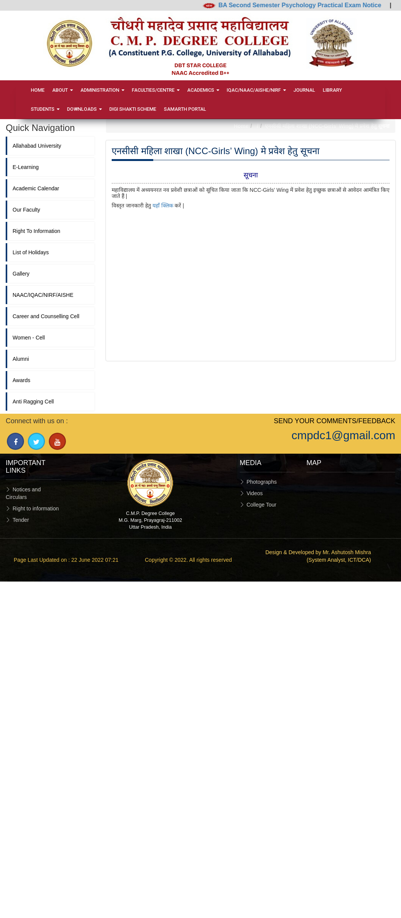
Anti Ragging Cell (33, 401)
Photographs (262, 482)
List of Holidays (31, 252)
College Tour (261, 505)
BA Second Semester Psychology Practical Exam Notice (305, 5)
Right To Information (36, 231)
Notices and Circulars (23, 493)
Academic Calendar (36, 188)
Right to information (36, 508)
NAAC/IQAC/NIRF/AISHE (43, 295)
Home (241, 126)
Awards (21, 380)
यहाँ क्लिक (162, 205)
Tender (21, 520)
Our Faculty (26, 210)
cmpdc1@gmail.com (343, 435)
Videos (255, 493)
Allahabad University (37, 146)
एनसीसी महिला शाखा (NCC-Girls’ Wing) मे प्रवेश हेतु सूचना (327, 126)
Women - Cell (29, 338)
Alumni (21, 359)
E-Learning (26, 167)
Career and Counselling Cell (46, 316)
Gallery (21, 274)
